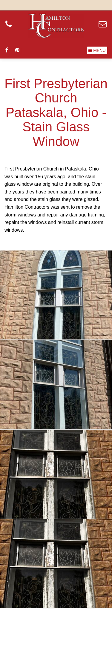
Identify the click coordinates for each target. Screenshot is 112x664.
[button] (97, 50)
